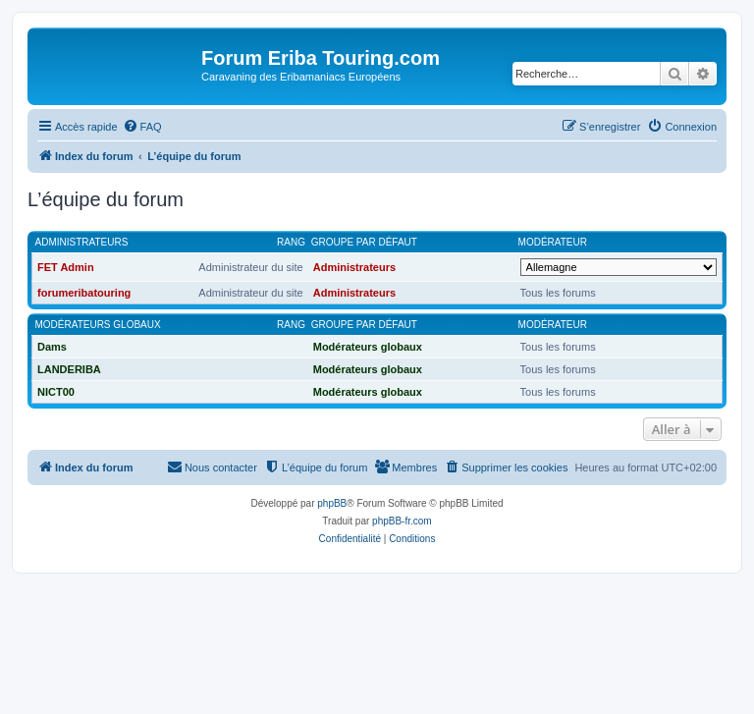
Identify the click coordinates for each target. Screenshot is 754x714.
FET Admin (65, 267)
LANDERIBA (69, 369)
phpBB (332, 503)
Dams (52, 347)
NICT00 (56, 392)
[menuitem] (142, 126)
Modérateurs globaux (98, 324)
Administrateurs (82, 242)
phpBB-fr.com (402, 521)
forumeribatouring (84, 293)
